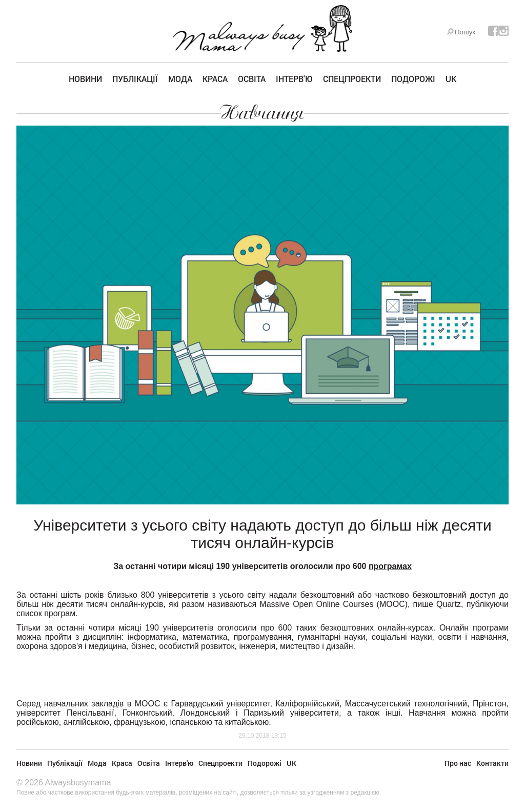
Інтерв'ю (294, 78)
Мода (180, 78)
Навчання (262, 112)
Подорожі (413, 78)
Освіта (252, 78)
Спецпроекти (352, 78)
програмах (390, 566)
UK (451, 78)
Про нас (458, 763)
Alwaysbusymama (78, 782)
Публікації (135, 78)
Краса (215, 78)
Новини (85, 78)
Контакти (492, 763)
